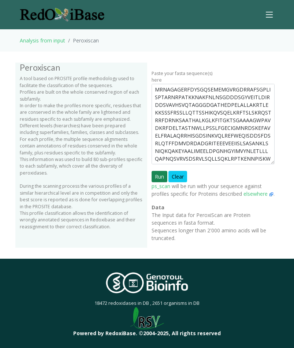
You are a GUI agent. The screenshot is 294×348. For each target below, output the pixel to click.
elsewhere (258, 193)
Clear (178, 176)
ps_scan (161, 186)
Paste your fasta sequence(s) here (182, 76)
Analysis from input (42, 40)
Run (159, 176)
